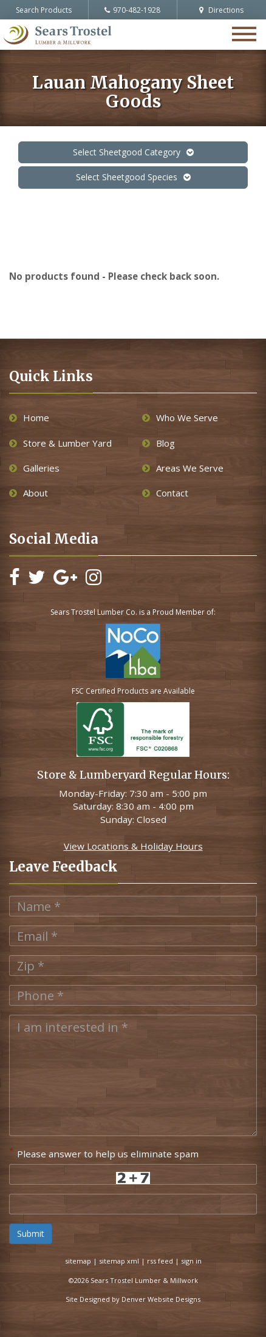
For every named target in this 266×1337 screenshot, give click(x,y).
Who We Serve (180, 417)
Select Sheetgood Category (133, 152)
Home (29, 417)
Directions (221, 10)
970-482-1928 (132, 10)
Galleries (34, 468)
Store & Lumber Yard (60, 443)
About (28, 493)
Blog (158, 443)
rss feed (160, 1260)
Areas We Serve (182, 468)
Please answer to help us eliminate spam (104, 1152)
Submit (30, 1233)
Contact (165, 493)
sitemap (78, 1260)
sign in (191, 1260)
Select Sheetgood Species (133, 177)
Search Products (44, 10)
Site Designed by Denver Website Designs (133, 1299)
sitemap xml (119, 1260)
